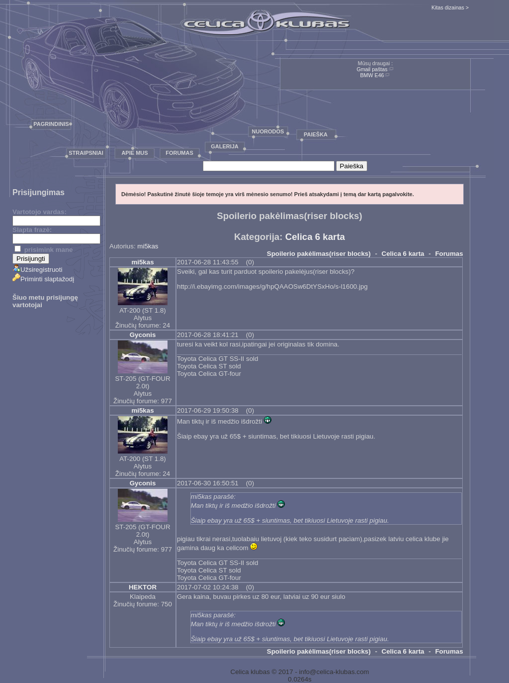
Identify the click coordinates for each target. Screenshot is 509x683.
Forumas (179, 153)
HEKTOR (143, 587)
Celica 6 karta (315, 236)
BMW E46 (372, 75)
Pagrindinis (51, 124)
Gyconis (143, 335)
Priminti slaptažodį (43, 279)
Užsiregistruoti (37, 269)
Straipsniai (86, 153)
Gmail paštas (371, 69)
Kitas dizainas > (450, 7)
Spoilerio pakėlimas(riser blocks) (319, 253)
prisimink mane (43, 249)
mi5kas (147, 246)
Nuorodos (268, 131)
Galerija (225, 146)
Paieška (316, 134)
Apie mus (134, 153)
